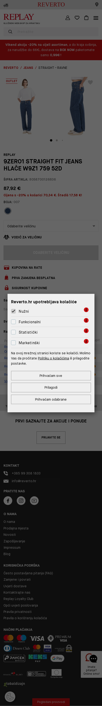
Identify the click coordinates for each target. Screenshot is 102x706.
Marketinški (29, 342)
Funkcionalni (30, 321)
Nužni (24, 311)
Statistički (28, 332)
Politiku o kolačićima (53, 358)
